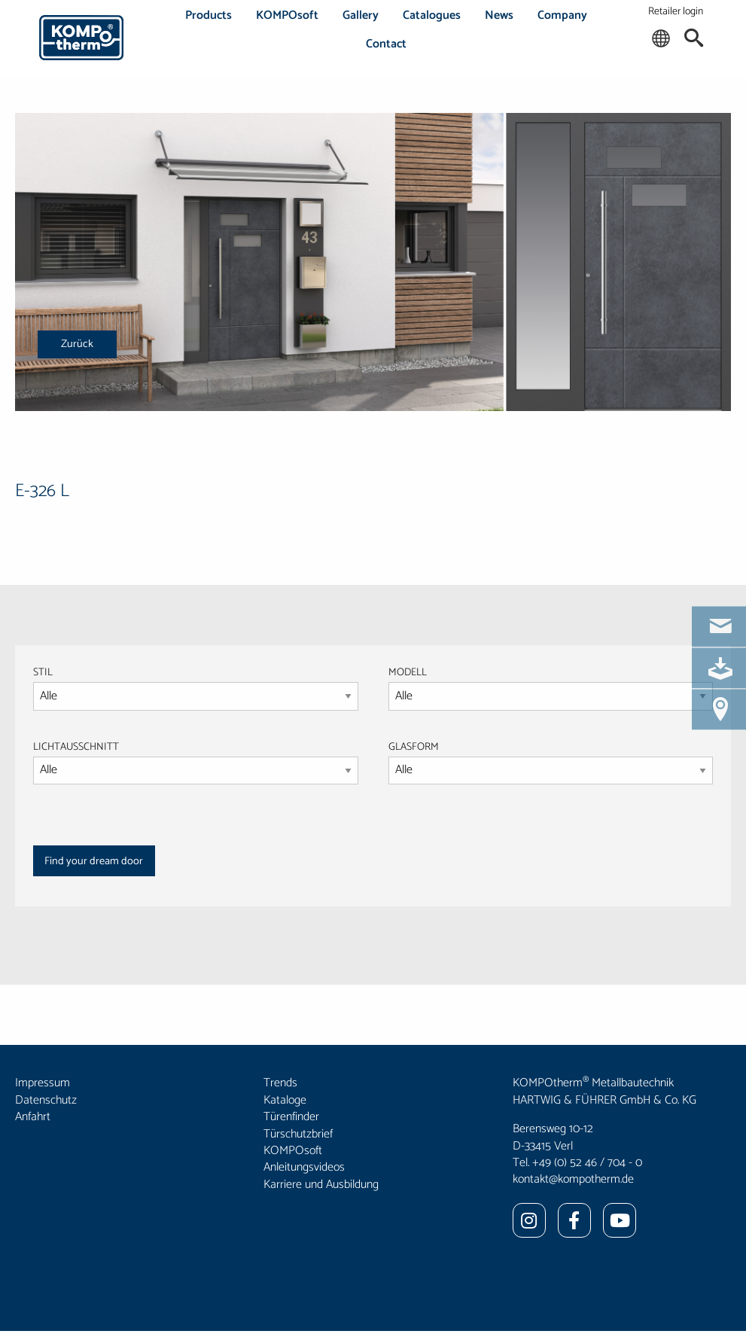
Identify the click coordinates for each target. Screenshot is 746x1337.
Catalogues (432, 15)
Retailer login (675, 11)
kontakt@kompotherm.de (573, 1179)
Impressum (42, 1083)
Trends (280, 1083)
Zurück (77, 344)
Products (208, 15)
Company (562, 15)
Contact (386, 44)
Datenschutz (46, 1100)
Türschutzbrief (298, 1134)
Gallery (361, 15)
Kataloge (284, 1100)
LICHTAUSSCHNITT (76, 747)
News (499, 15)
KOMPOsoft (287, 15)
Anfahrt (32, 1117)
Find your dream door (93, 861)
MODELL (407, 672)
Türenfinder (291, 1117)
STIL (43, 672)
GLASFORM (551, 762)
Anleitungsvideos (304, 1167)
